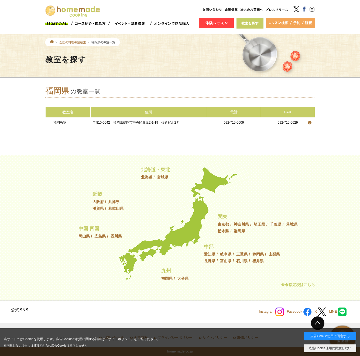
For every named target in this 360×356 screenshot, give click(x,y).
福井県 (258, 261)
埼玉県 (259, 224)
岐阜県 (225, 254)
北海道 (146, 177)
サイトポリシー (119, 339)
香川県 (116, 236)
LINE (338, 312)
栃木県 (223, 231)
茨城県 (291, 224)
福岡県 (167, 278)
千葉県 (275, 224)
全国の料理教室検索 (72, 42)
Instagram (271, 312)
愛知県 (209, 254)
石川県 (242, 261)
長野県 (209, 261)
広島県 (100, 236)
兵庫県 (114, 202)
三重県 (242, 254)
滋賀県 (98, 208)
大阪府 (98, 202)
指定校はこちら (302, 284)
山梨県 (274, 254)
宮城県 (162, 177)
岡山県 (84, 236)
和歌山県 (116, 208)
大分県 (182, 278)
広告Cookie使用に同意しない (330, 348)
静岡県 (258, 254)
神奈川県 (241, 224)
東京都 (223, 224)
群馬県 (239, 231)
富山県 (225, 261)
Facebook (299, 312)
